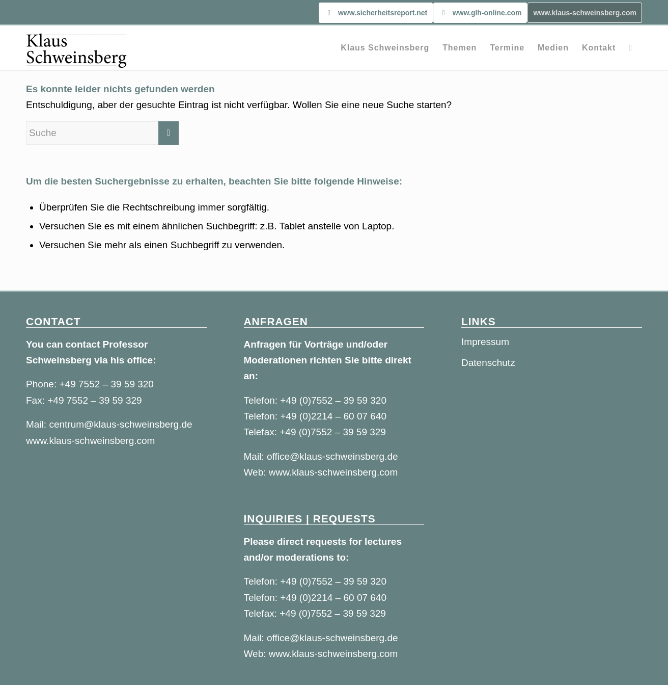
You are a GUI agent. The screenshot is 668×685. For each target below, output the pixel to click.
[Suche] (630, 47)
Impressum (485, 341)
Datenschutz (488, 362)
